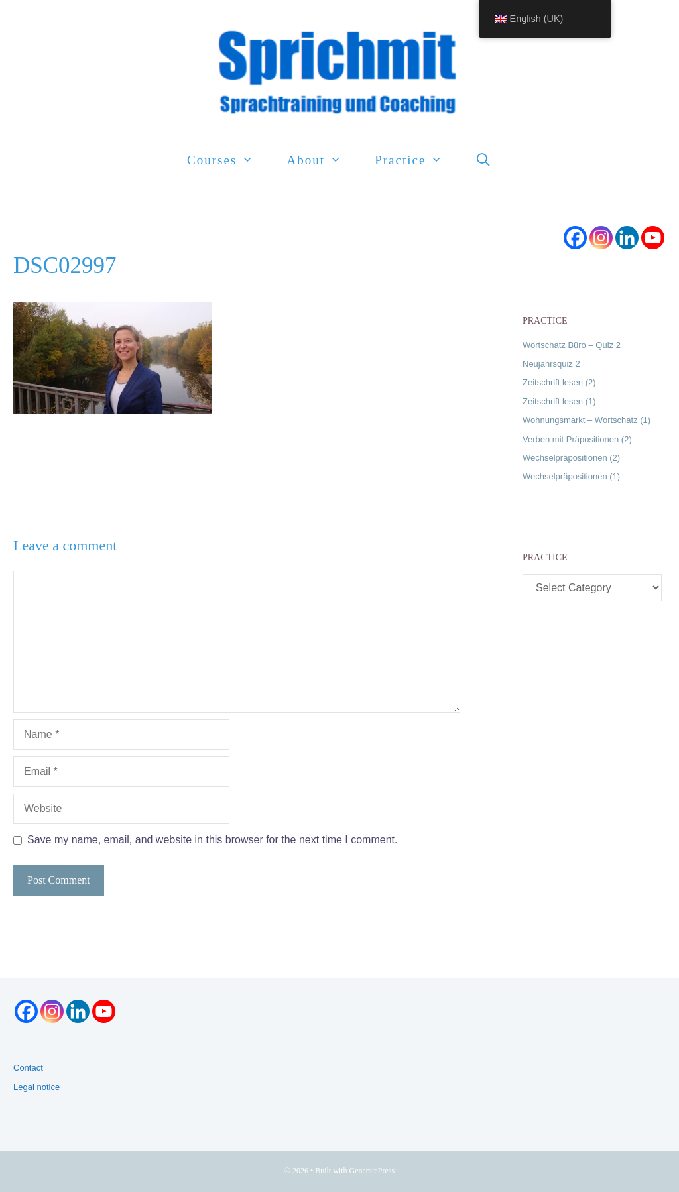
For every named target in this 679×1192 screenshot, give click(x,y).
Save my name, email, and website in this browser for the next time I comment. (212, 839)
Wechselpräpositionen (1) (571, 476)
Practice (417, 160)
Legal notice (36, 1087)
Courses (228, 160)
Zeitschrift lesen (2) (559, 382)
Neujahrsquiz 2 (551, 364)
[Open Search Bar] (484, 160)
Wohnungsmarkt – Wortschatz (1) (586, 420)
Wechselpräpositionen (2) (571, 458)
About (322, 160)
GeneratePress (372, 1170)
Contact (28, 1068)
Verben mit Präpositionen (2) (577, 439)
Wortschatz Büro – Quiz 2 (572, 345)
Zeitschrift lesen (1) (559, 401)
